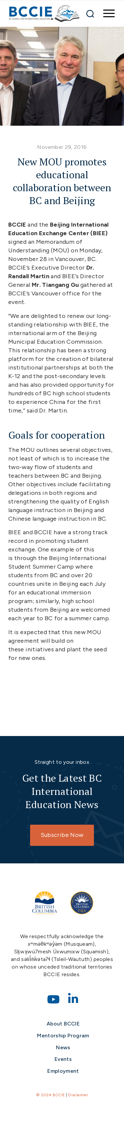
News (63, 1047)
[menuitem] (106, 13)
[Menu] (106, 13)
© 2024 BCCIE (50, 1095)
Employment (63, 1071)
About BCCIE (63, 1024)
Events (63, 1059)
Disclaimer (78, 1095)
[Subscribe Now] (62, 835)
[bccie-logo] (44, 13)
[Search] (90, 13)
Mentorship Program (63, 1035)
